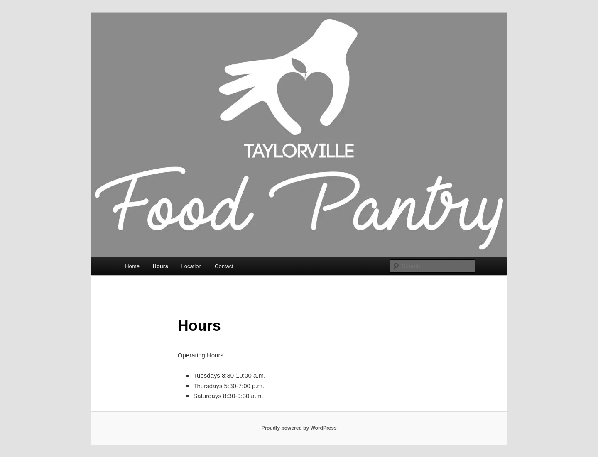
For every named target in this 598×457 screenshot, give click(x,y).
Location (191, 266)
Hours (160, 266)
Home (132, 266)
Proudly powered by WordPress (298, 428)
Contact (224, 266)
